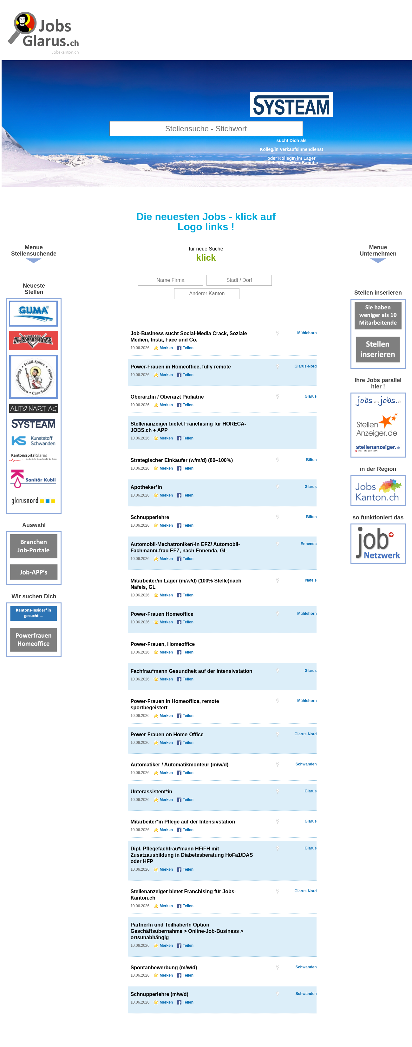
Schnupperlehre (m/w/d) (159, 994)
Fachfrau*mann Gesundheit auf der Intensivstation (191, 671)
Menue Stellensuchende (33, 250)
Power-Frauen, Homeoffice (162, 644)
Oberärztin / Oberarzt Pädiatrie (167, 397)
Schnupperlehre (149, 517)
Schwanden (306, 764)
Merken (166, 348)
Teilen (188, 348)
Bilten (311, 460)
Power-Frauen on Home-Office (166, 734)
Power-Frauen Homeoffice (161, 614)
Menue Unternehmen (378, 250)
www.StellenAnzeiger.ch (44, 31)
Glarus (310, 396)
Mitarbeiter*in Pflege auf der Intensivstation (182, 821)
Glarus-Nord (305, 366)
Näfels (311, 580)
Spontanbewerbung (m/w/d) (163, 967)
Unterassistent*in (151, 791)
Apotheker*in (146, 487)
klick (206, 258)
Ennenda (309, 544)
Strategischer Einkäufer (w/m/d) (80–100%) (181, 460)
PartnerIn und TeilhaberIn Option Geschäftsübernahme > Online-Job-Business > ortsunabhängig (186, 931)
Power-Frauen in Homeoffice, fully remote (180, 366)
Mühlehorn (307, 333)
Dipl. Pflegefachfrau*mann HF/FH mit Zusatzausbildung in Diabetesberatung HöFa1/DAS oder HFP (191, 855)
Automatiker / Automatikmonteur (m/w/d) (179, 764)
